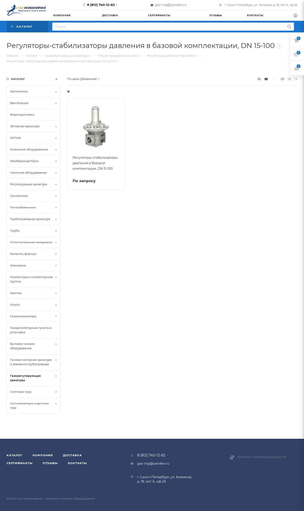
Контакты (77, 463)
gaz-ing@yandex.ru (171, 5)
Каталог (15, 455)
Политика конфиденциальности (262, 457)
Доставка (72, 455)
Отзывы (50, 463)
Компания (43, 455)
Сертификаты (20, 463)
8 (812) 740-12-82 (101, 5)
